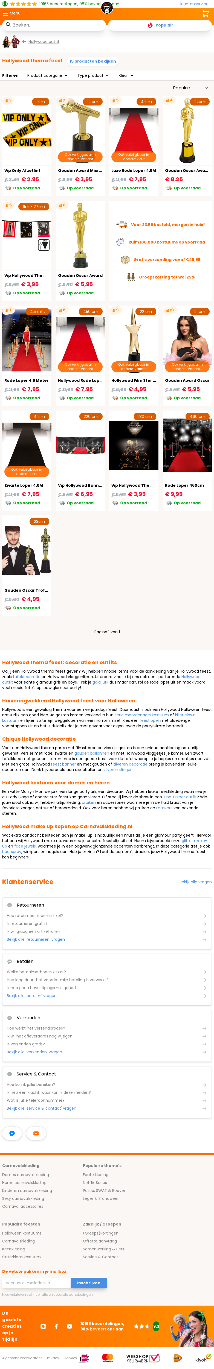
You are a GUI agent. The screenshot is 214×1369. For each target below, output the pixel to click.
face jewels (25, 846)
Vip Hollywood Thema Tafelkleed (145, 485)
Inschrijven (88, 1283)
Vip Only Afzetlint (22, 170)
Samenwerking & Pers (103, 1249)
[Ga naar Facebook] (56, 1326)
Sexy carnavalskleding (23, 1198)
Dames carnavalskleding (25, 1174)
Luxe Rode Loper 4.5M (133, 170)
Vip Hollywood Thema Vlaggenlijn (39, 275)
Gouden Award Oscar (187, 380)
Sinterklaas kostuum (21, 1257)
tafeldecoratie (27, 676)
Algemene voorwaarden (22, 1358)
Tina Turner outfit (180, 797)
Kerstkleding (13, 1249)
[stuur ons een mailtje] (36, 1133)
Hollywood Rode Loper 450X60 (89, 380)
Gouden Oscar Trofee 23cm (33, 590)
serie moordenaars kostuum (142, 715)
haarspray (11, 851)
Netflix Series (95, 1182)
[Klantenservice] (196, 4)
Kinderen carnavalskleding (27, 1190)
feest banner (63, 764)
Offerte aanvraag (100, 1241)
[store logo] (107, 9)
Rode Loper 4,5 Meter (26, 380)
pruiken (89, 802)
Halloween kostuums (22, 1233)
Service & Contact (100, 1257)
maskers (164, 808)
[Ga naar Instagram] (43, 1326)
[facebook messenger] (12, 1133)
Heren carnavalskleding (24, 1182)
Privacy (53, 1358)
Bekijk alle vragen (196, 882)
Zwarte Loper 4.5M (23, 485)
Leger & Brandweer (101, 1198)
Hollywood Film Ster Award (138, 380)
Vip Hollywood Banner (80, 485)
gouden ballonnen (91, 753)
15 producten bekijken (93, 61)
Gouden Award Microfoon (85, 170)
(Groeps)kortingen (100, 1233)
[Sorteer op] (191, 88)
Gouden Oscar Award (80, 275)
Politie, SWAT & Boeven (104, 1190)
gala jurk (100, 682)
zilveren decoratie (130, 764)
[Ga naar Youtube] (69, 1326)
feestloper (149, 720)
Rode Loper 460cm (184, 485)
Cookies (70, 1358)
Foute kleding (95, 1174)
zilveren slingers (119, 769)
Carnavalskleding (18, 1241)
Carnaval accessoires (22, 1206)
